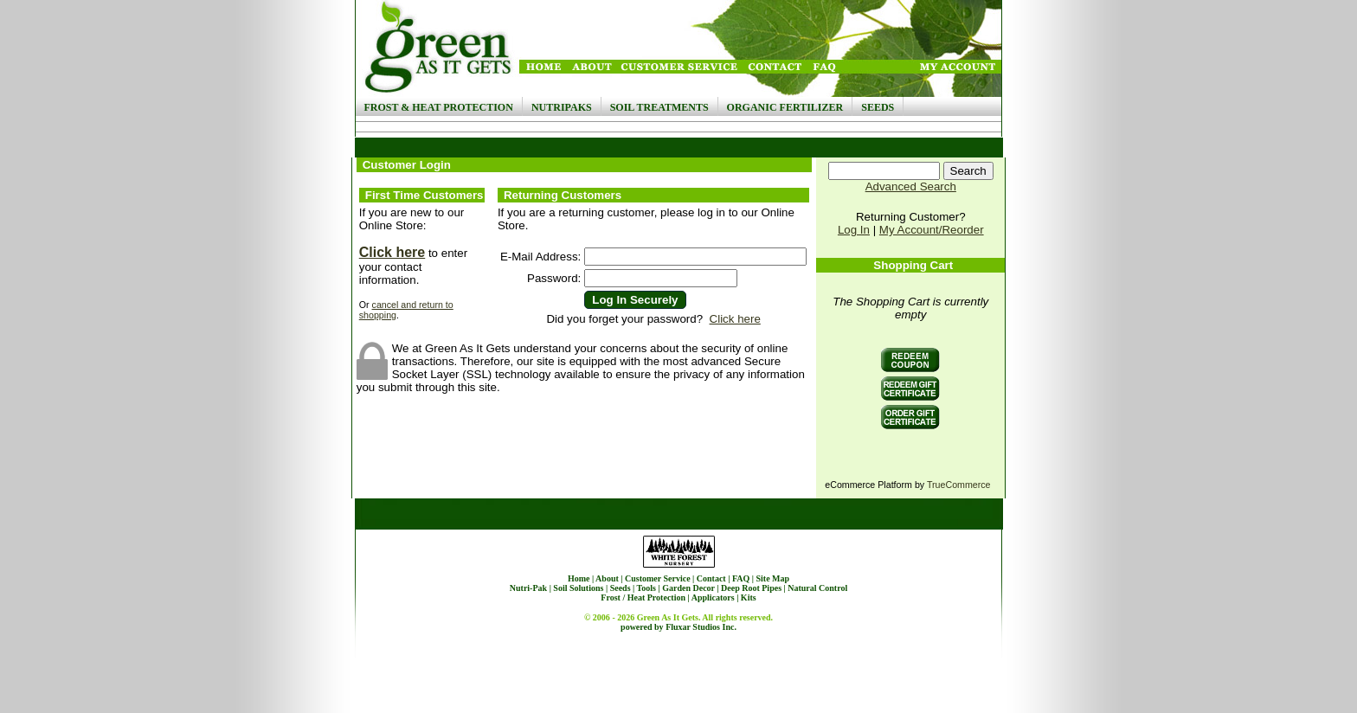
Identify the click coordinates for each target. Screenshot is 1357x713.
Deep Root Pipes (751, 588)
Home (579, 578)
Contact (711, 578)
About (607, 578)
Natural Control (817, 588)
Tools (646, 588)
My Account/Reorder (931, 229)
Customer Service (658, 578)
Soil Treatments (659, 107)
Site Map (772, 578)
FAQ (740, 578)
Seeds (877, 107)
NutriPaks (561, 107)
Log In (854, 229)
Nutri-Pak (528, 588)
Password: (554, 278)
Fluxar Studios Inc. (701, 627)
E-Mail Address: (540, 256)
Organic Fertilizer (785, 107)
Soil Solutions (578, 588)
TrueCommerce (959, 484)
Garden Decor (688, 588)
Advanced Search (910, 186)
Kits (748, 597)
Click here (392, 252)
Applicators (713, 597)
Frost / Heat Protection (643, 597)
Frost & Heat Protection (438, 107)
